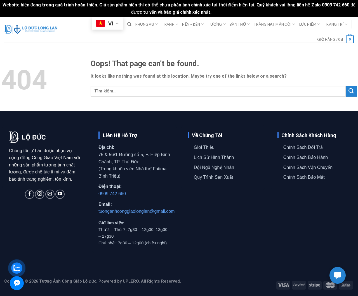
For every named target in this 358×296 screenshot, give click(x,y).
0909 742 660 (112, 193)
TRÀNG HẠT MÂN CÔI (274, 24)
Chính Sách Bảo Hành (305, 157)
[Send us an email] (50, 194)
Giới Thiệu (204, 147)
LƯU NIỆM (309, 24)
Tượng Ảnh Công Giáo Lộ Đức (67, 281)
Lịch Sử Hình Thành (214, 157)
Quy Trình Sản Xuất (213, 177)
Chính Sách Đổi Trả (303, 147)
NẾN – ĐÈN (193, 24)
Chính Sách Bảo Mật (304, 177)
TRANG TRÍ (335, 24)
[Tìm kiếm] (129, 24)
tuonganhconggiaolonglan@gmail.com (136, 211)
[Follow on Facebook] (29, 194)
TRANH (170, 24)
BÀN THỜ (240, 24)
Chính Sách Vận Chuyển (308, 167)
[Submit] (351, 91)
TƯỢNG (217, 24)
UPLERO (131, 281)
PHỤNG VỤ (146, 24)
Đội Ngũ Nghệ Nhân (214, 167)
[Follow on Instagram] (39, 194)
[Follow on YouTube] (60, 194)
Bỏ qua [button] (220, 12)
